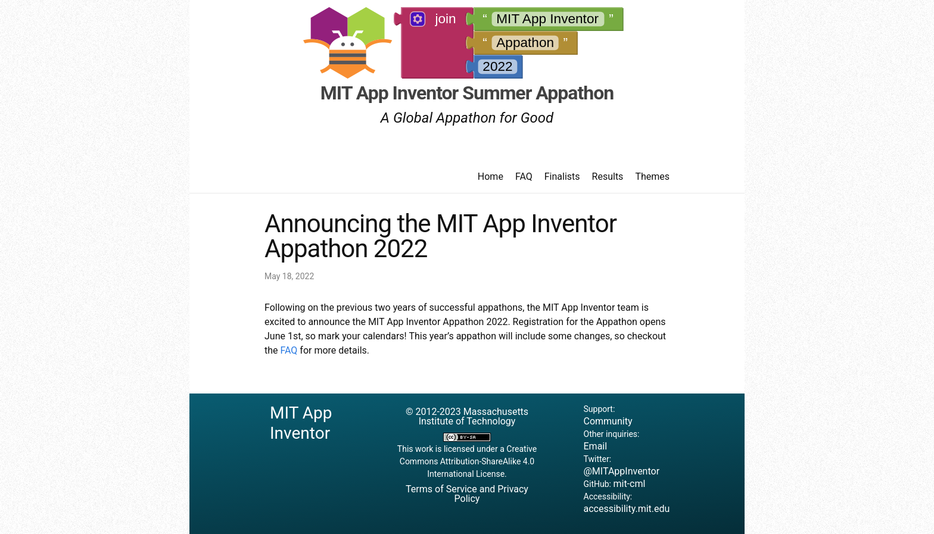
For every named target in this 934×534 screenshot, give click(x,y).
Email (596, 446)
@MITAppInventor (622, 471)
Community (608, 421)
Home (490, 176)
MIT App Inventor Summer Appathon (467, 93)
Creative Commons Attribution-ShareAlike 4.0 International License (468, 461)
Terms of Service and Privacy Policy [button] (467, 493)
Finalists (562, 176)
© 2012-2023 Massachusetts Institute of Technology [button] (467, 416)
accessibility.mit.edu (627, 508)
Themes (652, 176)
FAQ (524, 176)
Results (608, 176)
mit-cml (629, 483)
